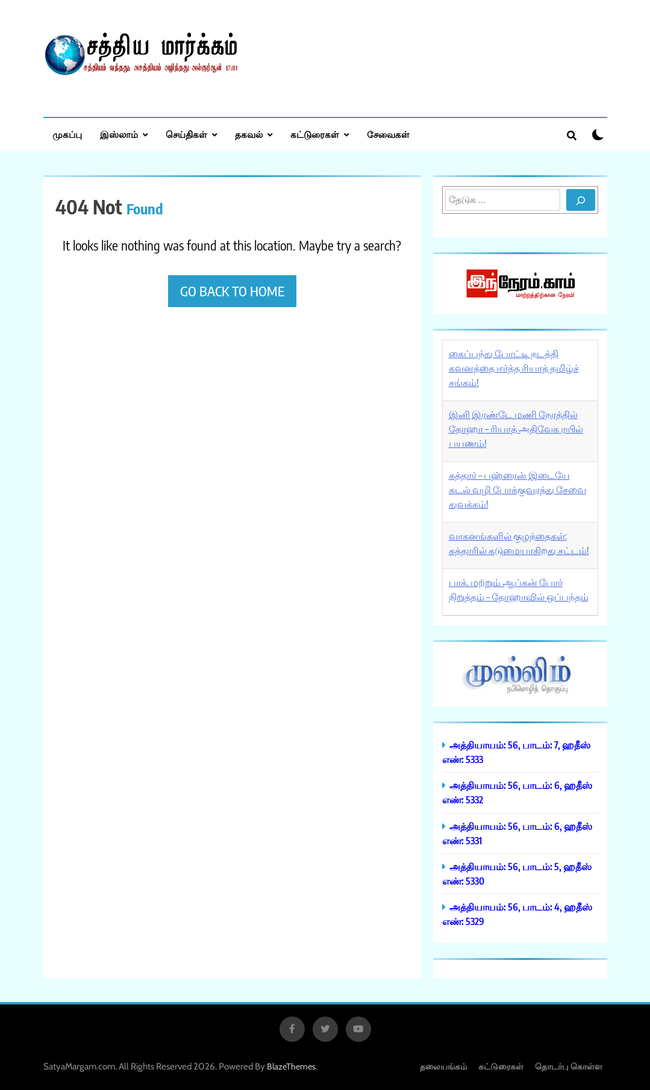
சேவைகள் (388, 134)
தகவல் (249, 134)
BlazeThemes (291, 1066)
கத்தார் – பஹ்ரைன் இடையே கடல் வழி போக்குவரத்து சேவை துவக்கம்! (517, 489)
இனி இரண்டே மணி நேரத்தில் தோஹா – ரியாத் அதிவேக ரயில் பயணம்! (516, 428)
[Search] (580, 200)
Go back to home (232, 290)
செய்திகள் (186, 134)
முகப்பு (67, 134)
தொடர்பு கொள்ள (568, 1066)
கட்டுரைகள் (314, 134)
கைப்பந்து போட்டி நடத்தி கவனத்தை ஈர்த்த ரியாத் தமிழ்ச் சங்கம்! (514, 367)
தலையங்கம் (443, 1066)
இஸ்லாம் (119, 134)
